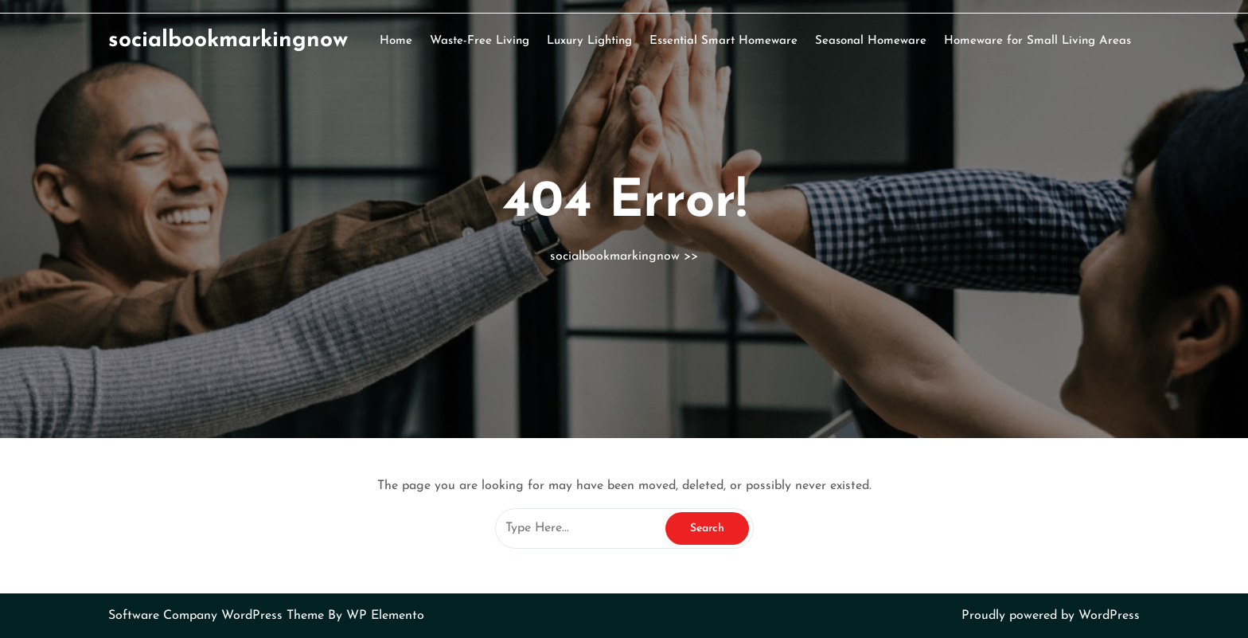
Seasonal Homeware (870, 41)
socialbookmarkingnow (228, 40)
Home (396, 41)
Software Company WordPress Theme (218, 615)
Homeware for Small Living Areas (1037, 41)
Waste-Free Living (479, 41)
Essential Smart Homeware (723, 41)
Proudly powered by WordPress (1050, 615)
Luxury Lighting (589, 41)
